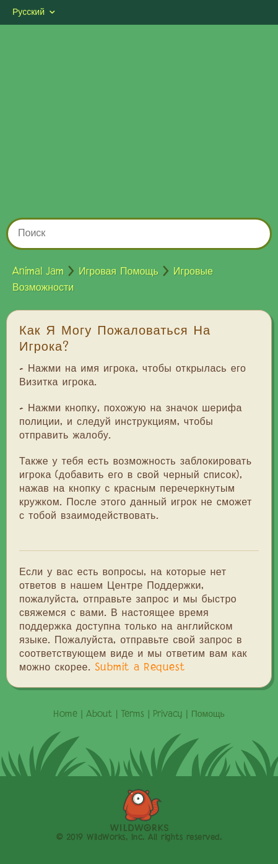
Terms (132, 714)
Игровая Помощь (119, 272)
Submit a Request (140, 668)
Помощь (208, 714)
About (99, 714)
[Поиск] (139, 234)
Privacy (168, 714)
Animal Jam (38, 272)
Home (65, 714)
